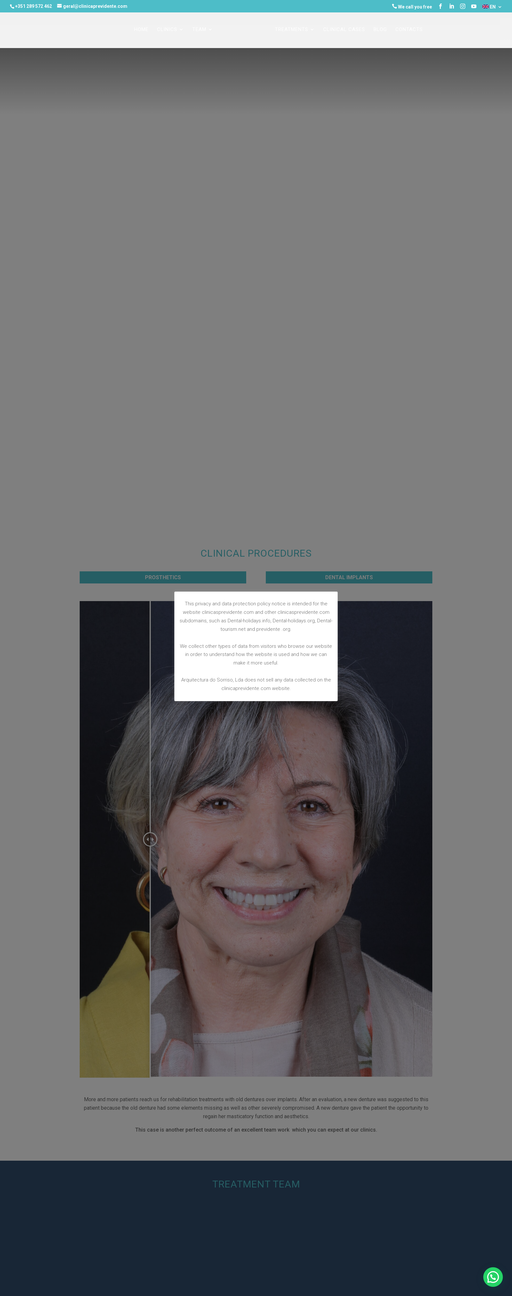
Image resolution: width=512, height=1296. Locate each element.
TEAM (199, 29)
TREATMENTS (291, 29)
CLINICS (167, 29)
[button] (493, 1277)
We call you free (412, 6)
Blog (380, 29)
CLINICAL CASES (344, 29)
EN (489, 7)
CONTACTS (409, 29)
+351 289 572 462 (33, 6)
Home (141, 29)
